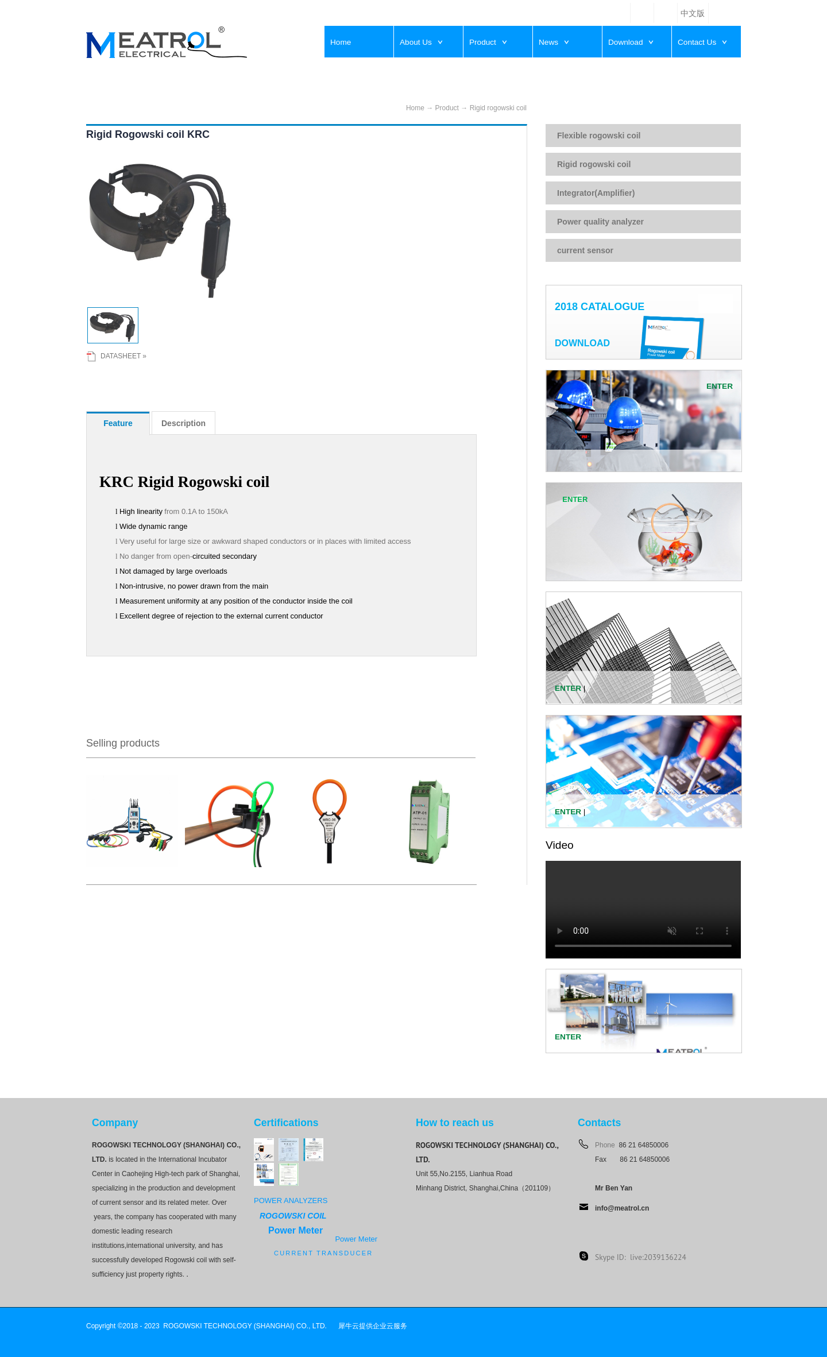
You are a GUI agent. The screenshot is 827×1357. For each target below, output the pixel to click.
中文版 (693, 13)
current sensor (585, 250)
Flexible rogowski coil (598, 135)
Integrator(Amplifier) (596, 193)
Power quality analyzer (600, 221)
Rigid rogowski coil (498, 108)
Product (447, 108)
